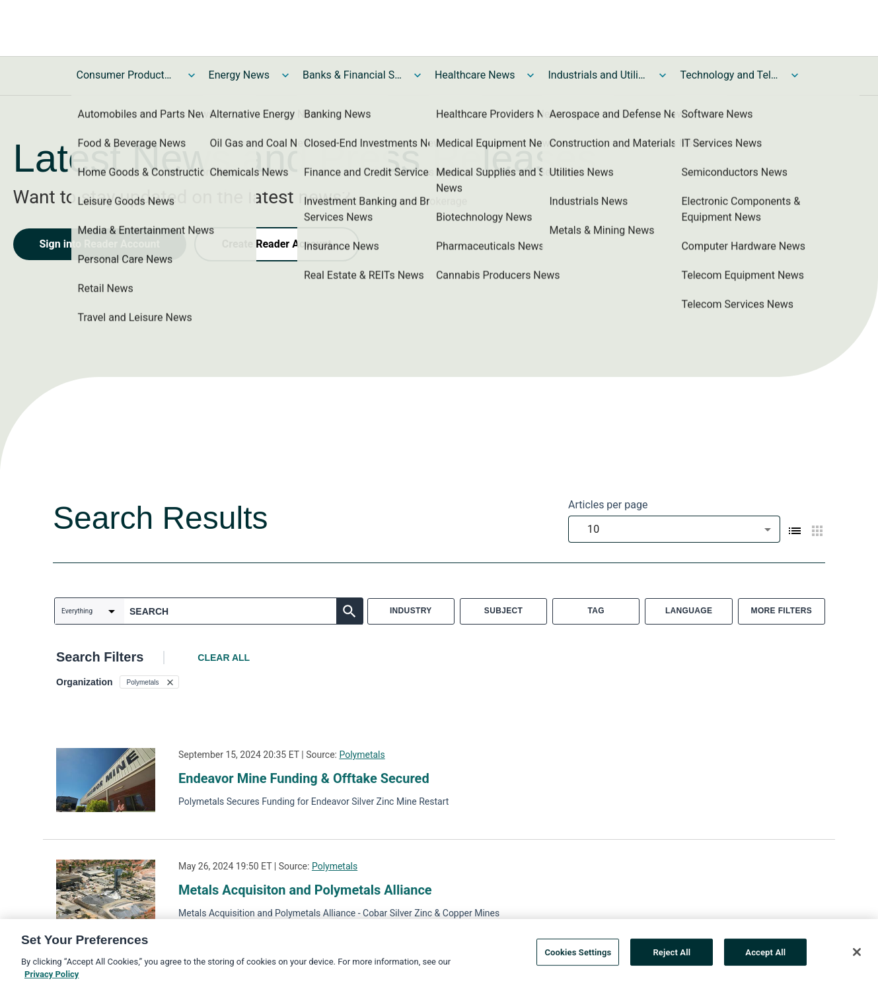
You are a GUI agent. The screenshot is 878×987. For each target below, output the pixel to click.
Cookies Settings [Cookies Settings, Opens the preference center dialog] (577, 958)
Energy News (239, 75)
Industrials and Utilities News (597, 75)
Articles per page (607, 504)
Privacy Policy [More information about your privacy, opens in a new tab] (51, 980)
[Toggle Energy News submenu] (285, 75)
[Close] (856, 957)
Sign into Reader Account (100, 244)
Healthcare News (475, 75)
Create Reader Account (277, 244)
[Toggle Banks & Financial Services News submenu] (417, 75)
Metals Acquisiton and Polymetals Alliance (305, 890)
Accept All (765, 958)
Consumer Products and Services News (126, 75)
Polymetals (361, 754)
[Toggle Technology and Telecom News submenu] (794, 75)
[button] (150, 682)
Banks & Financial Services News (352, 75)
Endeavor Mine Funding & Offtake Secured (303, 778)
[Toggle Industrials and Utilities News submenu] (662, 75)
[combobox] (674, 529)
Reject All (671, 958)
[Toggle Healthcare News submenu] (530, 75)
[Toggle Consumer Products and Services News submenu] (191, 75)
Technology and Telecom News (729, 75)
